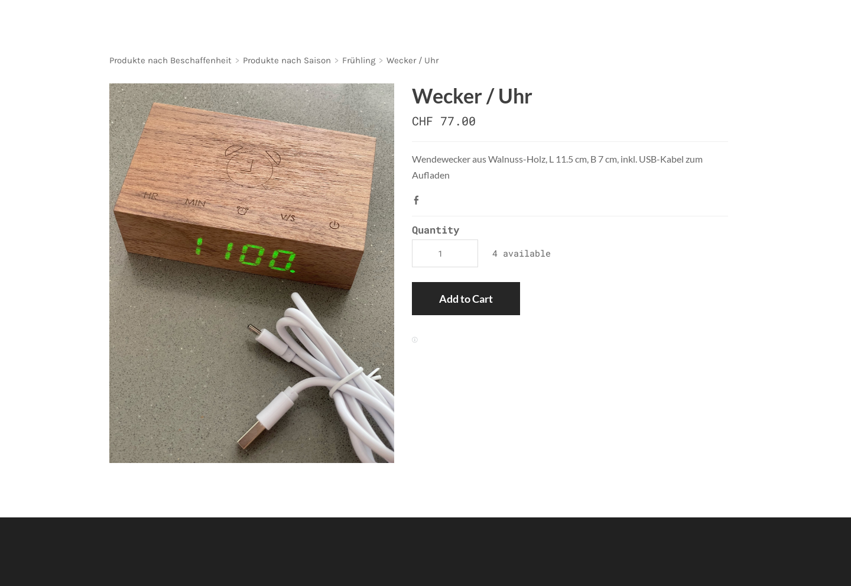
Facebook (419, 200)
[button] (466, 298)
